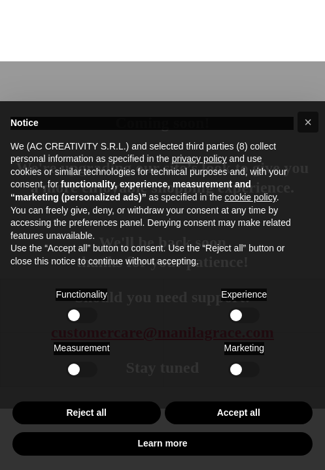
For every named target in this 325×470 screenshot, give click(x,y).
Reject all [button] (87, 412)
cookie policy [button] (251, 197)
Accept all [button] (238, 412)
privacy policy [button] (199, 158)
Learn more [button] (162, 443)
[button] (308, 122)
